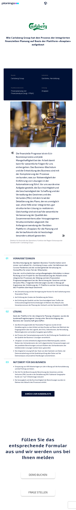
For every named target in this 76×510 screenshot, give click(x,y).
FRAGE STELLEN (38, 492)
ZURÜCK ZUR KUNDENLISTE (38, 394)
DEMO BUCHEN (38, 474)
